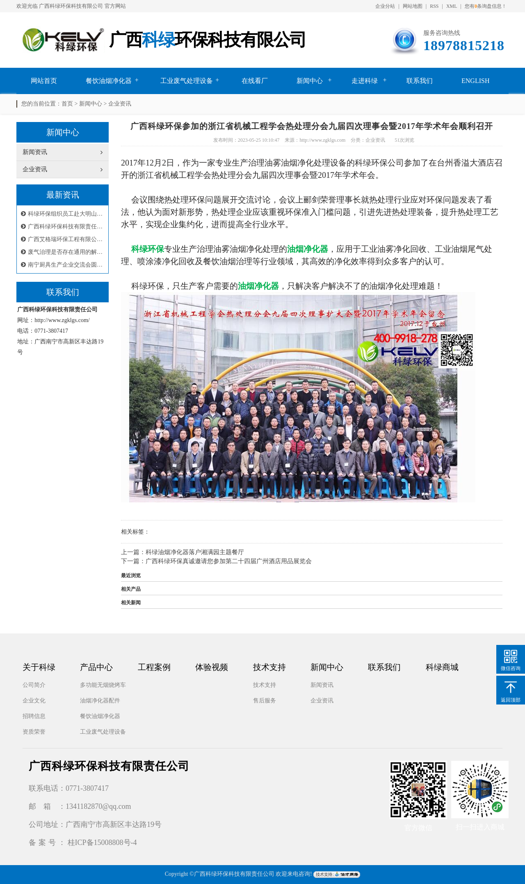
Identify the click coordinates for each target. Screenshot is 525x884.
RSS (434, 6)
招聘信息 (34, 716)
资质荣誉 (34, 732)
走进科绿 (365, 80)
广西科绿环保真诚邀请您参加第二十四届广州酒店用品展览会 (229, 561)
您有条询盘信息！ (486, 6)
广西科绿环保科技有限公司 (71, 6)
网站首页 (44, 80)
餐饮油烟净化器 (109, 80)
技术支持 (264, 685)
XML (451, 6)
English (475, 80)
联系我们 (419, 80)
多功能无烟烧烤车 (103, 685)
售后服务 (264, 701)
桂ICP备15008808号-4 (102, 842)
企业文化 (34, 701)
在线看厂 (255, 80)
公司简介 (34, 685)
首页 (67, 104)
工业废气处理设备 (186, 80)
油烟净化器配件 (100, 701)
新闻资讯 (321, 685)
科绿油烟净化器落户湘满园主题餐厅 (195, 552)
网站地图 (412, 6)
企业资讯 (119, 104)
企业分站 (385, 6)
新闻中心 (310, 80)
